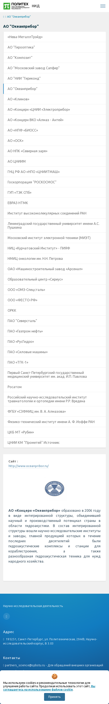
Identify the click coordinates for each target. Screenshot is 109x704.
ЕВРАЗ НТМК (18, 203)
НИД (36, 6)
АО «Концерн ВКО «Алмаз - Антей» (35, 120)
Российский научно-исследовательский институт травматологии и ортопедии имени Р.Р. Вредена (47, 399)
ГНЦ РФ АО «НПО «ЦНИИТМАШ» (34, 172)
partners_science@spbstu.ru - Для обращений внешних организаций (54, 665)
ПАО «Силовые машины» (28, 352)
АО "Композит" (20, 57)
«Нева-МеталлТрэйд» (25, 37)
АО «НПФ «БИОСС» (23, 130)
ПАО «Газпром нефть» (25, 331)
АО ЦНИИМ (17, 161)
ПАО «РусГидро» (21, 341)
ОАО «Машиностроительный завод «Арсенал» (45, 269)
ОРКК (12, 310)
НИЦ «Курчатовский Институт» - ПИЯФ (39, 248)
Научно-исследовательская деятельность (33, 606)
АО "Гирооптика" (21, 47)
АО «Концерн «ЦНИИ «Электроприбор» (39, 109)
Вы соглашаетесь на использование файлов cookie (49, 688)
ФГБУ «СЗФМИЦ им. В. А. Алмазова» (37, 411)
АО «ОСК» (15, 140)
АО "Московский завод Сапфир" (34, 68)
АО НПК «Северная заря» (27, 151)
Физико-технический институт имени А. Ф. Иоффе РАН (51, 422)
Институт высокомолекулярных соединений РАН (47, 213)
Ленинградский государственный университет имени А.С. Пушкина (53, 225)
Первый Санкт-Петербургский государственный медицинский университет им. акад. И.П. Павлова (47, 374)
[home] (3, 16)
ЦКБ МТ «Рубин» (21, 432)
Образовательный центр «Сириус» (35, 279)
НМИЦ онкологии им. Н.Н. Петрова (35, 258)
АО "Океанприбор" (23, 89)
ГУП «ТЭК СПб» (19, 192)
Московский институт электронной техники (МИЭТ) (49, 238)
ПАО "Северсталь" (22, 321)
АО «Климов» (18, 99)
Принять (54, 696)
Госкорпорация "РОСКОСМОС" (32, 182)
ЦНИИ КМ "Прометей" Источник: (34, 442)
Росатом (15, 387)
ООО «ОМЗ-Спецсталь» (26, 290)
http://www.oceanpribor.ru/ (28, 466)
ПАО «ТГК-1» (18, 362)
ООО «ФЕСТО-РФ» (22, 300)
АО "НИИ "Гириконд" (24, 78)
